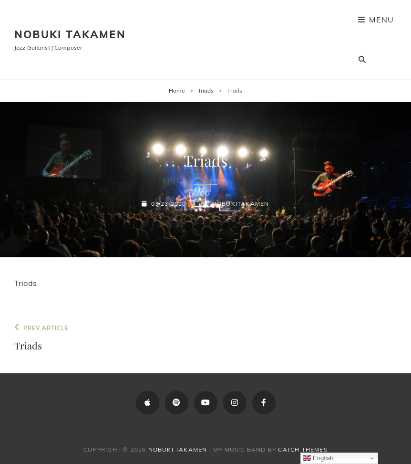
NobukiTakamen (240, 203)
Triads (206, 90)
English (318, 458)
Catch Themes (302, 449)
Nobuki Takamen (70, 34)
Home (177, 90)
